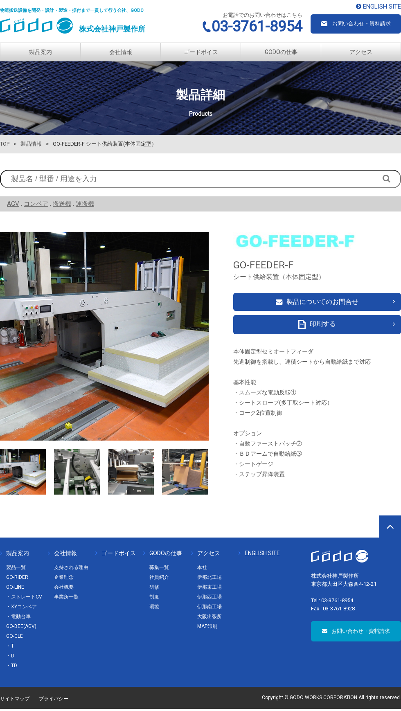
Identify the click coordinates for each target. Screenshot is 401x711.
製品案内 (40, 52)
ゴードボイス (201, 52)
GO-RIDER (17, 579)
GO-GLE (14, 638)
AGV (13, 203)
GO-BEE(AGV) (21, 628)
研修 (154, 589)
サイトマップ (14, 701)
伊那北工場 (209, 579)
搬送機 (62, 203)
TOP (4, 144)
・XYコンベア (21, 609)
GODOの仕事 (281, 52)
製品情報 (31, 144)
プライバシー (53, 701)
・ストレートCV (24, 599)
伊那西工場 (209, 599)
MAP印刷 (207, 628)
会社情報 (120, 52)
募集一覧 (159, 569)
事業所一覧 (66, 599)
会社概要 (64, 589)
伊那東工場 (209, 589)
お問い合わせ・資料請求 (356, 633)
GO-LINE (15, 589)
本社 (202, 569)
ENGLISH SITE (259, 555)
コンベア (36, 203)
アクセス (360, 52)
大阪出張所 (209, 618)
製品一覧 (16, 569)
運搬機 (85, 203)
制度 (154, 599)
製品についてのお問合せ (317, 303)
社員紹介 (159, 579)
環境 (154, 609)
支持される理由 (71, 569)
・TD (11, 667)
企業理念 (64, 579)
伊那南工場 (209, 609)
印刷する (317, 328)
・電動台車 (18, 618)
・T (10, 648)
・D (10, 658)
